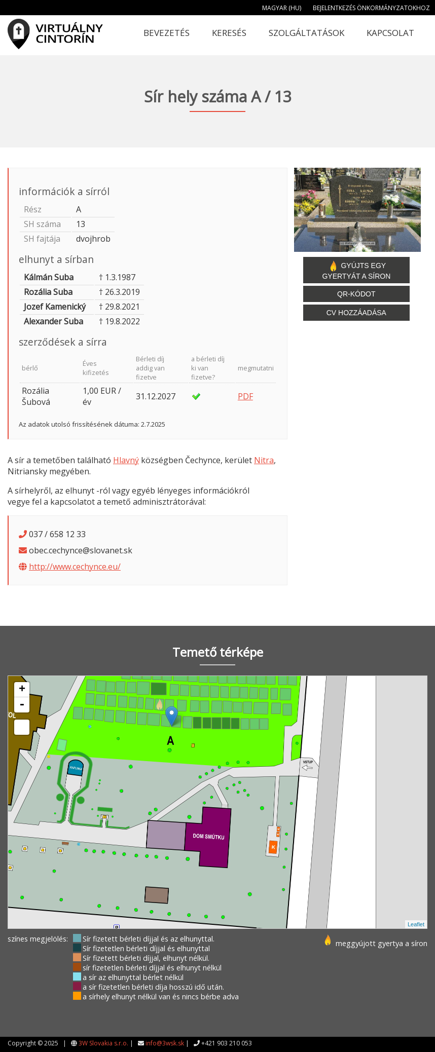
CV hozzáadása (356, 313)
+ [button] (22, 689)
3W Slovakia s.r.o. (103, 1043)
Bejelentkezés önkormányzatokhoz (371, 8)
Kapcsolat (390, 33)
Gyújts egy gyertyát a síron (356, 270)
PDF (245, 396)
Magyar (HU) (281, 8)
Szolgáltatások (306, 33)
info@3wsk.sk (165, 1043)
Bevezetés (166, 33)
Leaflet (416, 924)
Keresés (229, 33)
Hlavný (126, 460)
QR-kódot (356, 294)
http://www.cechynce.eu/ (75, 566)
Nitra (264, 460)
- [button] (21, 704)
